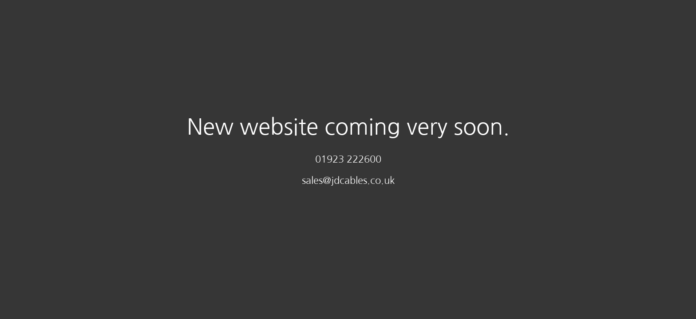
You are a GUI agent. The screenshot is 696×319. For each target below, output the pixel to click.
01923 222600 (348, 159)
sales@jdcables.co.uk (348, 180)
